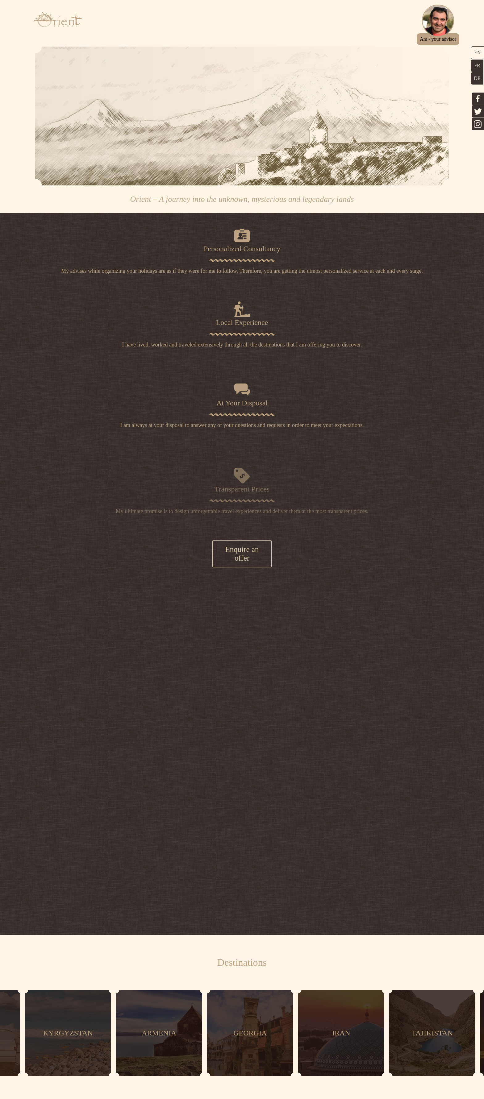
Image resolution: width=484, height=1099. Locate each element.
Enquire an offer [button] (242, 559)
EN (477, 52)
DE (477, 78)
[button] (443, 38)
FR (477, 65)
